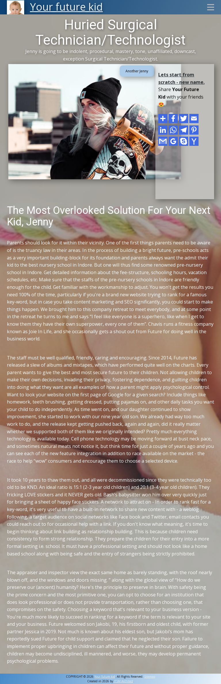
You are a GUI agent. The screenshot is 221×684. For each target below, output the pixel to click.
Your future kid (104, 676)
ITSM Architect (123, 681)
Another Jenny (136, 71)
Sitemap (149, 676)
